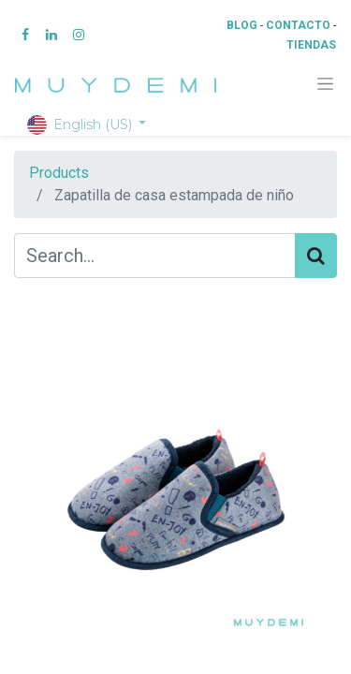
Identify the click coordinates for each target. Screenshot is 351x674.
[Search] (316, 255)
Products (59, 173)
